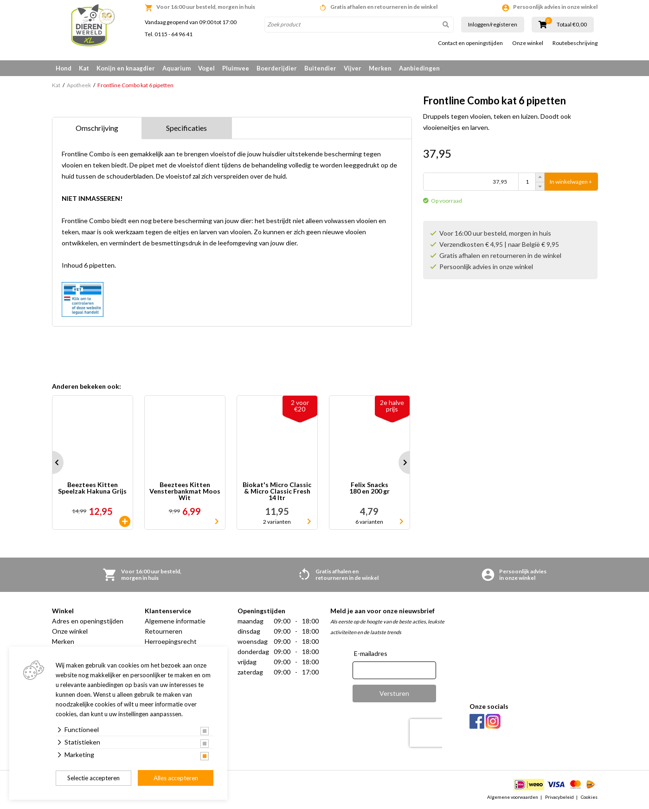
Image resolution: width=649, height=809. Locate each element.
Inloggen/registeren (492, 24)
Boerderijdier (277, 68)
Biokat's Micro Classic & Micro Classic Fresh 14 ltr (277, 491)
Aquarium (176, 68)
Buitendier (320, 68)
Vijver (352, 68)
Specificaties (186, 127)
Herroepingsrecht (171, 641)
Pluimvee (235, 68)
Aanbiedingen (419, 68)
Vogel (206, 68)
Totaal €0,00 (572, 24)
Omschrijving (97, 127)
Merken (380, 68)
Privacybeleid (559, 797)
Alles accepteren (176, 778)
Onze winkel (527, 43)
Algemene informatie (175, 621)
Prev (52, 462)
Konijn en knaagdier (125, 68)
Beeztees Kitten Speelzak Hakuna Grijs (92, 488)
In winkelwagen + (571, 181)
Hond (63, 68)
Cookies (589, 797)
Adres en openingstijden (87, 621)
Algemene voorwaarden (512, 797)
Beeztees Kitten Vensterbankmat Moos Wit (184, 491)
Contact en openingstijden (470, 43)
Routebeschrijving (575, 43)
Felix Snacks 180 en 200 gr (369, 488)
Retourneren (163, 631)
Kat (84, 68)
